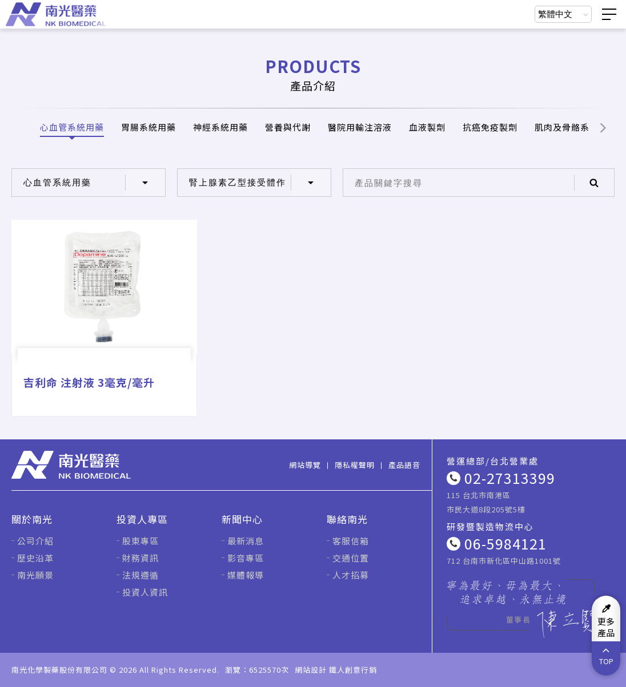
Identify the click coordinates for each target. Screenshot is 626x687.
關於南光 (32, 519)
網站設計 (311, 669)
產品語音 (404, 464)
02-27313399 (509, 477)
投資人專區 (142, 519)
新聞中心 (242, 519)
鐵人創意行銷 (353, 669)
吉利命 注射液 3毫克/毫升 (89, 382)
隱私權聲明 (355, 464)
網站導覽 (305, 464)
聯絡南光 (347, 519)
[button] (603, 127)
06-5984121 (505, 543)
